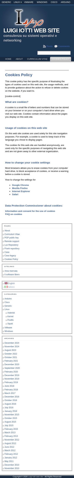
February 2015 (11, 429)
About (7, 230)
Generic (6, 2)
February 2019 (11, 382)
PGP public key (11, 238)
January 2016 (10, 411)
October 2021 (10, 357)
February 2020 (11, 372)
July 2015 (8, 425)
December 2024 (11, 343)
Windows (42, 2)
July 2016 (8, 407)
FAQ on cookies (13, 214)
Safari (15, 194)
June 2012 (9, 447)
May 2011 (9, 461)
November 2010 (11, 468)
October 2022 (10, 354)
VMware (28, 2)
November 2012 (11, 440)
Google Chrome (20, 185)
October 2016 (10, 400)
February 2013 (11, 436)
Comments (64, 46)
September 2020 (12, 368)
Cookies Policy (11, 259)
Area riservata (10, 271)
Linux (17, 2)
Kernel (10, 316)
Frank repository (11, 248)
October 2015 (10, 418)
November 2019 (11, 379)
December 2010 (11, 465)
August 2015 (10, 422)
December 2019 (11, 375)
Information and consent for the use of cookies (30, 211)
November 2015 (11, 414)
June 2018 (9, 386)
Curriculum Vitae (12, 234)
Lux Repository (11, 245)
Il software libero (11, 274)
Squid (10, 323)
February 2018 (11, 389)
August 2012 (10, 443)
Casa (6, 252)
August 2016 (10, 404)
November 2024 (11, 346)
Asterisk (11, 313)
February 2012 (11, 454)
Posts (49, 46)
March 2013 (9, 432)
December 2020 (11, 364)
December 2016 (11, 396)
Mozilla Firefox (20, 188)
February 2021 (11, 361)
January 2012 (10, 457)
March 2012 (9, 450)
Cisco (54, 2)
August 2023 (10, 350)
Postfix (10, 320)
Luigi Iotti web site (31, 30)
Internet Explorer (21, 191)
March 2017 (9, 393)
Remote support (11, 241)
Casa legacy (10, 255)
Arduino (65, 2)
